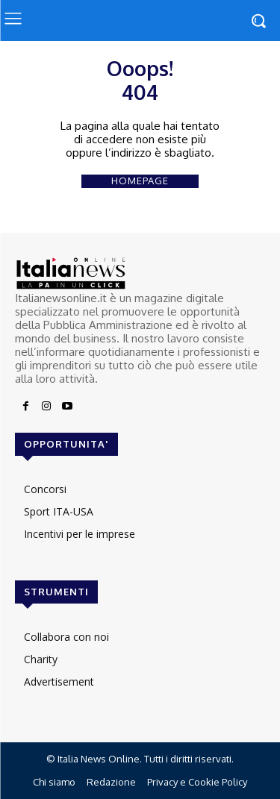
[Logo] (140, 273)
